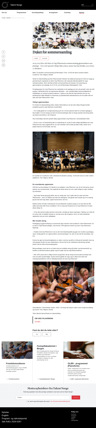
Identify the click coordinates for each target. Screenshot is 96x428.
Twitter (73, 418)
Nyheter (9, 17)
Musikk (36, 58)
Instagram (73, 415)
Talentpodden (74, 420)
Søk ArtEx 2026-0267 (11, 421)
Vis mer (37, 321)
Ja (37, 334)
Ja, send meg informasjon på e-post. (39, 401)
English (5, 415)
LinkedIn (73, 417)
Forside (4, 17)
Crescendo (44, 58)
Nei (47, 334)
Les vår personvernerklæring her (60, 401)
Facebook (73, 414)
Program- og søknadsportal (14, 418)
